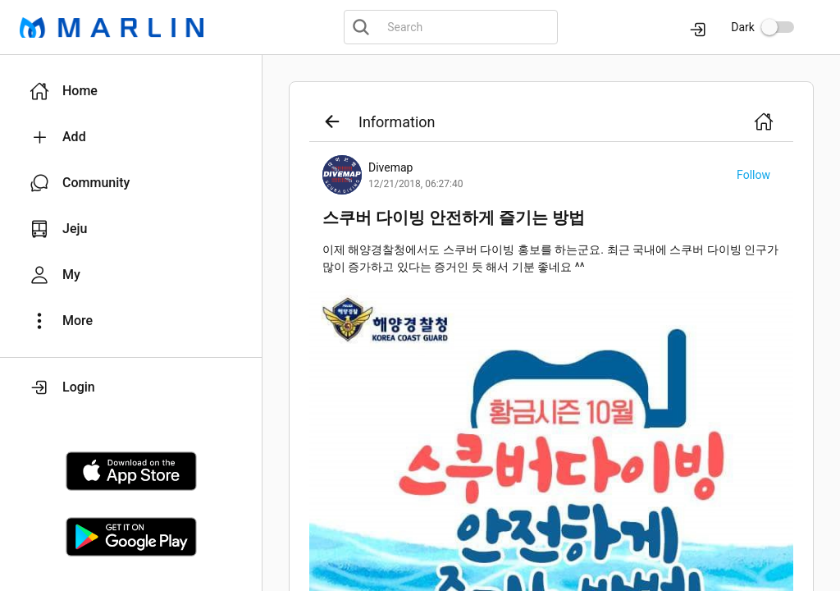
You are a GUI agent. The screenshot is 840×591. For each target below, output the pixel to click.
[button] (131, 91)
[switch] (777, 27)
